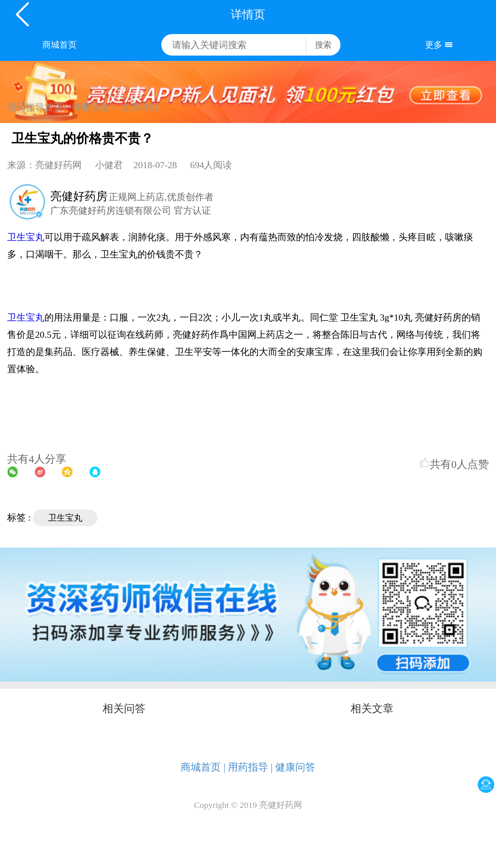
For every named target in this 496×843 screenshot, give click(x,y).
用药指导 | (250, 767)
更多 (433, 44)
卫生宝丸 (25, 237)
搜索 (323, 45)
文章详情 (140, 107)
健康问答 (295, 767)
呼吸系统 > (94, 107)
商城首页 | (203, 767)
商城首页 (59, 44)
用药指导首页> (37, 107)
